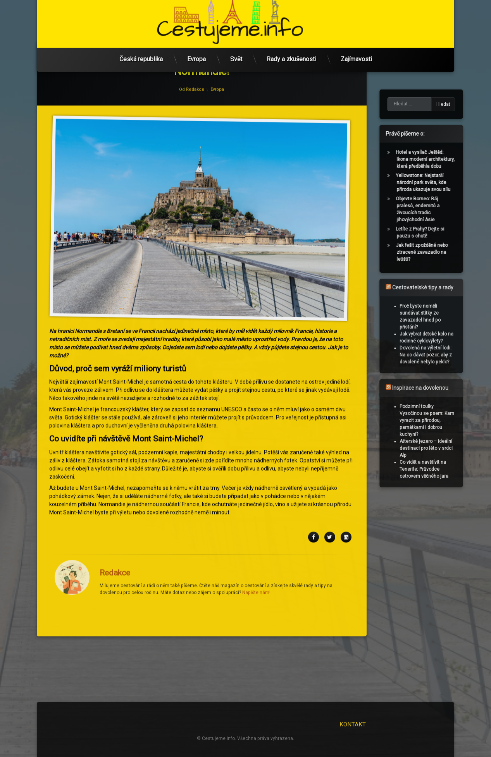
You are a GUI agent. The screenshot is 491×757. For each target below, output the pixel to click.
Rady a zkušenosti (291, 46)
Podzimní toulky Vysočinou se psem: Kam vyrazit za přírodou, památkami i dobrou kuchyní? (440, 420)
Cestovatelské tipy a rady (436, 287)
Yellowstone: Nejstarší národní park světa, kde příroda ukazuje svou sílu (437, 182)
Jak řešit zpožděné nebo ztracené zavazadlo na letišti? (436, 252)
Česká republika (141, 46)
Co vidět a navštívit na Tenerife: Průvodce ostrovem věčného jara (437, 469)
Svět (236, 46)
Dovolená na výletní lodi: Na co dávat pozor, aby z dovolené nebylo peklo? (439, 355)
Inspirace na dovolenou (434, 388)
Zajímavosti (356, 46)
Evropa (196, 46)
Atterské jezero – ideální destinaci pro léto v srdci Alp (440, 448)
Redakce (115, 460)
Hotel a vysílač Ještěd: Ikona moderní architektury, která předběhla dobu (439, 159)
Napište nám (255, 480)
